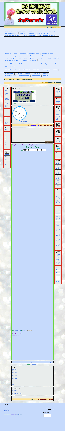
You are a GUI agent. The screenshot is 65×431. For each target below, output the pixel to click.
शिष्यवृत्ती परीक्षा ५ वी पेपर (34, 53)
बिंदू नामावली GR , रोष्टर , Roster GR (17, 393)
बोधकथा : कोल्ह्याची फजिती (58, 222)
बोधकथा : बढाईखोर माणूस (58, 213)
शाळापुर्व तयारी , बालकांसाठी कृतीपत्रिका (13, 35)
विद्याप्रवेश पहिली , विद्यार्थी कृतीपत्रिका (27, 58)
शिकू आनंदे (55, 69)
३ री (5, 139)
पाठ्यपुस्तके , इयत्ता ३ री (57, 168)
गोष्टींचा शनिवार (36, 69)
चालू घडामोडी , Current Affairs (20, 56)
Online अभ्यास (19, 73)
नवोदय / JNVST (6, 96)
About (39, 31)
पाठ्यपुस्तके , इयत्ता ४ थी (57, 171)
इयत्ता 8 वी (6, 147)
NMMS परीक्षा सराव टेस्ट (10, 66)
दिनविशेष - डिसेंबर (14, 375)
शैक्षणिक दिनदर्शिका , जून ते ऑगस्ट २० (58, 194)
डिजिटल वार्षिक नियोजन (19, 64)
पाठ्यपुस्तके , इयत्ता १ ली (57, 163)
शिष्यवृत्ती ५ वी (8, 53)
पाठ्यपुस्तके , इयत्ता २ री (57, 166)
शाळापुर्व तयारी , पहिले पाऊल (42, 33)
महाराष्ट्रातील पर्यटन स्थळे (29, 35)
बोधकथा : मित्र (58, 211)
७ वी (5, 146)
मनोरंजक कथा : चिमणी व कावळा (58, 235)
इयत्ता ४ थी (6, 161)
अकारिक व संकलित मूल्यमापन (11, 33)
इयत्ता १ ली (6, 156)
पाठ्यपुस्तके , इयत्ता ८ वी (57, 181)
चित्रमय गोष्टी (58, 141)
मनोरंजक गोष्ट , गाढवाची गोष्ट (58, 240)
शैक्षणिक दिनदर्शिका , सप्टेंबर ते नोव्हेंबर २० (58, 197)
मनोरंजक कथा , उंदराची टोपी (58, 237)
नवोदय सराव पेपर (26, 69)
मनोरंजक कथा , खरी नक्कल (58, 245)
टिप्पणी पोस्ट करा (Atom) (35, 364)
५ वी (5, 142)
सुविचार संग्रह (44, 56)
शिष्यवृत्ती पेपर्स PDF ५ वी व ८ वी (11, 60)
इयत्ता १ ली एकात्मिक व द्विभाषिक (52, 58)
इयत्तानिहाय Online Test (10, 69)
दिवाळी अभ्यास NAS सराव (58, 156)
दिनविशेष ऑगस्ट (14, 381)
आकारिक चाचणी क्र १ (32, 64)
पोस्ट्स (45, 414)
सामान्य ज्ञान (8, 56)
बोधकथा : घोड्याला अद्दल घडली (58, 216)
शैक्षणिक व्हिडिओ (7, 154)
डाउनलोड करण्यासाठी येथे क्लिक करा (19, 79)
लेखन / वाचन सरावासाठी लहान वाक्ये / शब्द (58, 101)
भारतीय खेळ (31, 33)
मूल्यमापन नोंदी (23, 33)
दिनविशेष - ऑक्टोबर (14, 378)
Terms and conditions (20, 31)
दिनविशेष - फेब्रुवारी (14, 372)
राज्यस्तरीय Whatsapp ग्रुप (49, 31)
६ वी (5, 144)
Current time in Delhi (23, 121)
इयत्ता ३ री (6, 159)
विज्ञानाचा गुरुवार (46, 69)
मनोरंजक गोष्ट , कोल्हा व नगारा (58, 242)
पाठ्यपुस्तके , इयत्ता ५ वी (57, 173)
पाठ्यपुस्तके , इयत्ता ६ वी (57, 176)
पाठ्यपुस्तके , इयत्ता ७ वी (57, 178)
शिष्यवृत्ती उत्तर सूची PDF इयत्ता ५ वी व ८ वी (7, 103)
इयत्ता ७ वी (6, 166)
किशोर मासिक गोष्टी (36, 75)
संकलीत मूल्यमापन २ (57, 119)
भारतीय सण (40, 58)
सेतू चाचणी (27, 73)
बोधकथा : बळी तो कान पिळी (58, 227)
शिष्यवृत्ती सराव (23, 53)
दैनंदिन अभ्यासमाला (9, 73)
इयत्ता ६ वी (6, 164)
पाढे (19, 69)
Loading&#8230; (32, 240)
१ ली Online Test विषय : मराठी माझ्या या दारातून (58, 256)
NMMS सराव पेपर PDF (6, 106)
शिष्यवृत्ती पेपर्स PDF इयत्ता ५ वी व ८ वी (7, 99)
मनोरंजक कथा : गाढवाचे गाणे (58, 232)
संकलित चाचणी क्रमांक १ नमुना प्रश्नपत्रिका (49, 64)
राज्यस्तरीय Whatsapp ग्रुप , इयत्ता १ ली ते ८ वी (48, 35)
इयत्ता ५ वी (6, 162)
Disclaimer (31, 31)
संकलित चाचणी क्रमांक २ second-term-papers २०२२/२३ (58, 93)
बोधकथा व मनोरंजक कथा (24, 75)
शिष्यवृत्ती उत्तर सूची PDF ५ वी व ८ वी (28, 60)
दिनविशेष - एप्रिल (14, 369)
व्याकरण (15, 53)
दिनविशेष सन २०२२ (34, 56)
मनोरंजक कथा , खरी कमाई (58, 247)
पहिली (56, 134)
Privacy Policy (8, 31)
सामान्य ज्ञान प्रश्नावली (6, 123)
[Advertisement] (29, 44)
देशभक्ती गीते (45, 75)
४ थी (5, 141)
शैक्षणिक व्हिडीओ (8, 64)
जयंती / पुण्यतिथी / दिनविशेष (10, 58)
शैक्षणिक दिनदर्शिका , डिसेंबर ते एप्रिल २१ (58, 202)
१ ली (5, 136)
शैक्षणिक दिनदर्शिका (36, 73)
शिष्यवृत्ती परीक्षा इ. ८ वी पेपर (47, 53)
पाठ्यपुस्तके (45, 73)
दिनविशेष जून (13, 384)
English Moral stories (10, 75)
